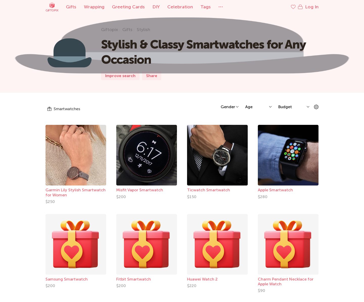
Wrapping (94, 7)
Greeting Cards (128, 7)
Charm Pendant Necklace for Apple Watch (285, 281)
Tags (205, 7)
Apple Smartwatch (275, 190)
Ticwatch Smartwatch (208, 190)
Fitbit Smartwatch (133, 279)
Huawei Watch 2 (202, 279)
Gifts (71, 7)
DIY (156, 7)
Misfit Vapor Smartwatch (139, 190)
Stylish (143, 29)
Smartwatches (63, 108)
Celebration (180, 7)
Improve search (120, 75)
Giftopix (52, 7)
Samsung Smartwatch (67, 279)
